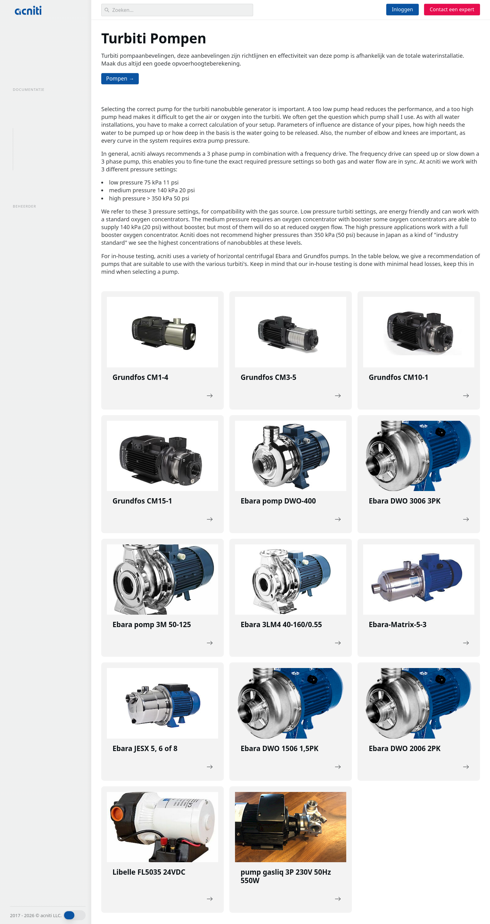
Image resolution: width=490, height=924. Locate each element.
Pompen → (121, 79)
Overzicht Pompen (37, 133)
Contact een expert (452, 9)
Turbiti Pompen (34, 143)
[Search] (177, 10)
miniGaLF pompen (37, 154)
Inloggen (402, 9)
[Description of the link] (162, 351)
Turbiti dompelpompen (43, 165)
